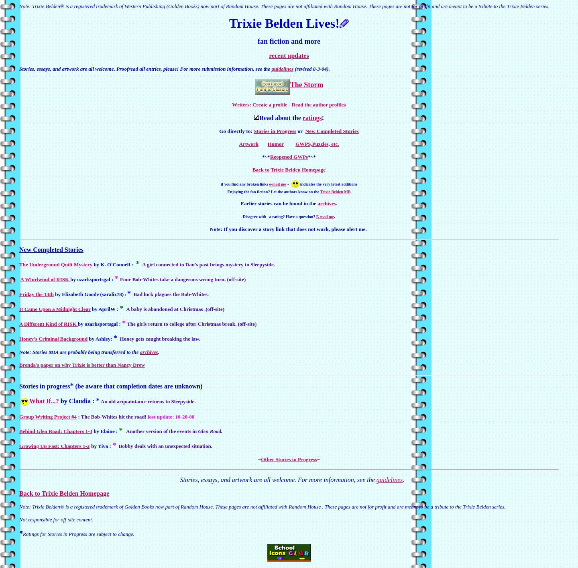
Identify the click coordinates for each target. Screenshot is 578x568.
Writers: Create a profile (259, 105)
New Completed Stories (332, 131)
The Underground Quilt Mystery (55, 265)
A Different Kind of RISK (48, 324)
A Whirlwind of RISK (45, 279)
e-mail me (277, 184)
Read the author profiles (319, 105)
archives (326, 203)
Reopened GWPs (289, 157)
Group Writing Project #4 (48, 417)
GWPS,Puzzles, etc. (317, 144)
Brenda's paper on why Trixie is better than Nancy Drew (82, 365)
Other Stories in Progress (289, 459)
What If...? (44, 401)
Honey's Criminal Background (53, 339)
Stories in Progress (275, 131)
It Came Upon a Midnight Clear (55, 309)
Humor (276, 144)
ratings (312, 117)
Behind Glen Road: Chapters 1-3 (55, 431)
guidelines (282, 69)
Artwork (248, 144)
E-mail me (325, 217)
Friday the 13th (36, 294)
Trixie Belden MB (335, 192)
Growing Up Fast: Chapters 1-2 (54, 446)
